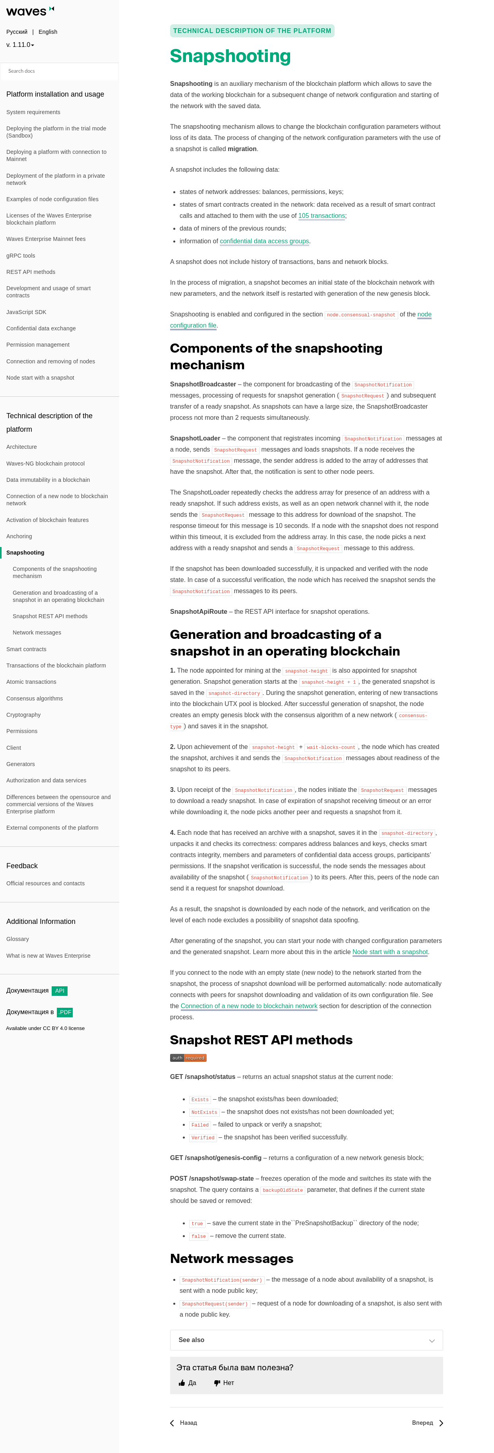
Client (13, 748)
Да (192, 1382)
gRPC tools (20, 255)
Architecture (21, 447)
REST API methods (31, 272)
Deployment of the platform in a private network (55, 179)
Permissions (21, 731)
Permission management (38, 344)
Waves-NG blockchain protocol (45, 463)
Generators (20, 764)
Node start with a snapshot (40, 377)
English (48, 32)
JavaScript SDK (26, 312)
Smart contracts (26, 649)
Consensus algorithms (34, 698)
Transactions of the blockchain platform (56, 665)
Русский (16, 32)
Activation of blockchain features (47, 520)
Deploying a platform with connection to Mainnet (56, 155)
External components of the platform (52, 827)
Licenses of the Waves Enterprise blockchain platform (48, 219)
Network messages (37, 632)
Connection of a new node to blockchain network (57, 499)
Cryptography (23, 715)
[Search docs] (59, 71)
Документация (37, 990)
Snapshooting (25, 552)
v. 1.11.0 (18, 44)
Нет (228, 1382)
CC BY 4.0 (55, 1028)
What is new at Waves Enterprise (48, 956)
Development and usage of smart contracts (48, 292)
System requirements (33, 112)
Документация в (39, 1012)
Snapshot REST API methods (50, 616)
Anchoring (19, 536)
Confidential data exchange (41, 328)
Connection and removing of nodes (50, 361)
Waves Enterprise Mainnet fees (46, 239)
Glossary (17, 939)
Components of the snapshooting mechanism (55, 572)
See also (307, 1341)
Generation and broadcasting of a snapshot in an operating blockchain (58, 596)
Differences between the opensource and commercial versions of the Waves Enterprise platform (58, 804)
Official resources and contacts (45, 883)
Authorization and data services (46, 780)
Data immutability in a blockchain (48, 480)
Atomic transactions (31, 682)
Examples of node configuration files (52, 199)
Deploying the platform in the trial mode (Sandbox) (56, 132)
